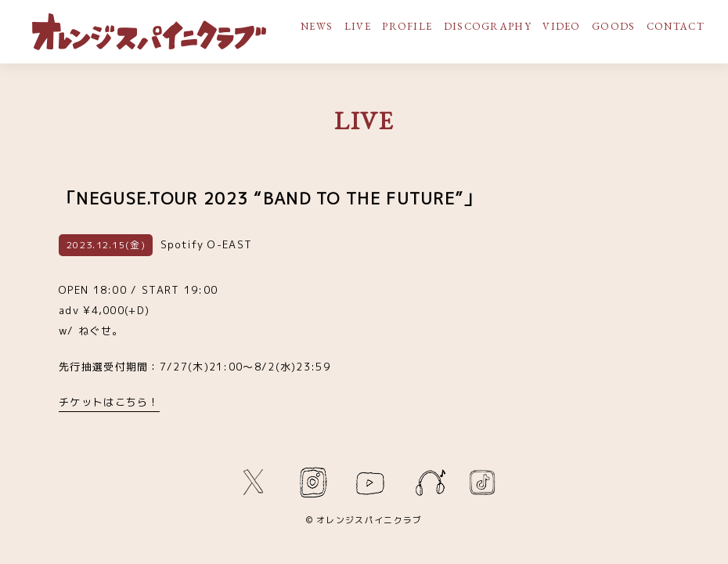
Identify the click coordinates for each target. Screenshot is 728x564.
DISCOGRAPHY (488, 26)
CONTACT (676, 26)
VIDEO (561, 26)
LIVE (357, 26)
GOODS (614, 26)
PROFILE (407, 26)
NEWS (317, 26)
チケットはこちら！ (109, 402)
